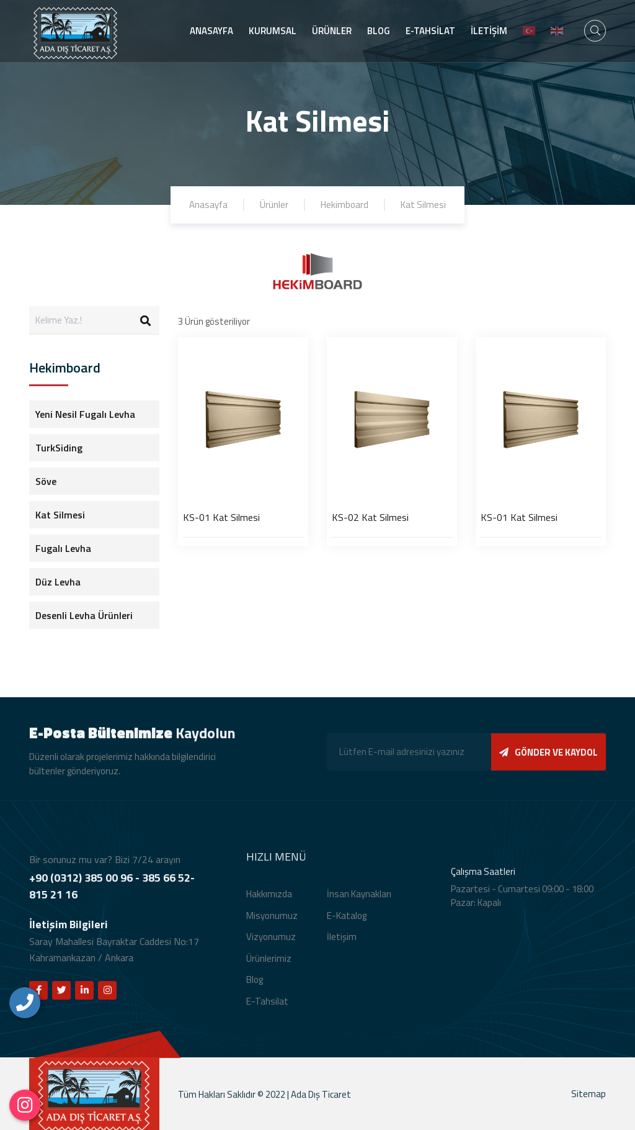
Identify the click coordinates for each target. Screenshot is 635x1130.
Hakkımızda (269, 901)
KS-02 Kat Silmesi (370, 517)
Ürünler (274, 204)
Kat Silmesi (423, 204)
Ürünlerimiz (268, 965)
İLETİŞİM (489, 31)
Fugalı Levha (63, 548)
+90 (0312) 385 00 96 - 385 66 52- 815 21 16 (112, 893)
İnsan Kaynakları (359, 901)
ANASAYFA (211, 31)
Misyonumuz (272, 922)
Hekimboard (344, 204)
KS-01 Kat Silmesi (221, 517)
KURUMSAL (272, 31)
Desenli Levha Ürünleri (84, 615)
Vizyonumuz (271, 944)
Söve (45, 481)
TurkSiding (58, 447)
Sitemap (588, 1101)
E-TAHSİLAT (430, 31)
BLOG (378, 31)
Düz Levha (58, 581)
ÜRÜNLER (332, 31)
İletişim (342, 944)
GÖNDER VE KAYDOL (548, 759)
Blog (254, 987)
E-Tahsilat (267, 1008)
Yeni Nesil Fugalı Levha (85, 414)
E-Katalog (346, 922)
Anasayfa (208, 204)
